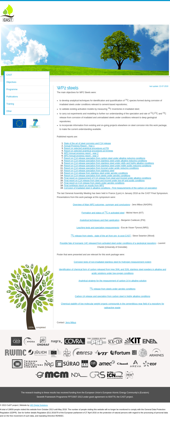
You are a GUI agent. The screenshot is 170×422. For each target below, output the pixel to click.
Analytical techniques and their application (99, 220)
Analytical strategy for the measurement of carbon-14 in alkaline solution (113, 281)
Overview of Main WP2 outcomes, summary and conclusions (101, 204)
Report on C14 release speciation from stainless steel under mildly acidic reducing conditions (107, 165)
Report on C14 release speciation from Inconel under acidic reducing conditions (101, 168)
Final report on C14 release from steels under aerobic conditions (94, 183)
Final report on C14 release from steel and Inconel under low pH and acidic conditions (104, 180)
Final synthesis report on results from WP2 (84, 185)
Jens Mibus (70, 322)
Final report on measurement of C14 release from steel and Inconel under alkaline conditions (107, 178)
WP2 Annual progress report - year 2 (81, 153)
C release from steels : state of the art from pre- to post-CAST (101, 236)
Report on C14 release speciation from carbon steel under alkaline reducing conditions (104, 158)
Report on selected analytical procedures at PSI (86, 148)
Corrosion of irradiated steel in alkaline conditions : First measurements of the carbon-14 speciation (110, 188)
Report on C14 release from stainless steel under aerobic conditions (96, 173)
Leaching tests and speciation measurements (97, 227)
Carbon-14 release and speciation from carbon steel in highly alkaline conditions (112, 296)
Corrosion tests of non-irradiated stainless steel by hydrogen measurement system (112, 262)
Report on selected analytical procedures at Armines (88, 151)
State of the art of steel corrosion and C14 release (87, 143)
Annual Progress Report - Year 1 (79, 146)
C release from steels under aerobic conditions (112, 289)
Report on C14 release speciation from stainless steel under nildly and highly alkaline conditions (109, 163)
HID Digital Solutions (39, 405)
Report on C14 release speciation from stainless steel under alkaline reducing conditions (105, 160)
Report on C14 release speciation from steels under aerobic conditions (97, 175)
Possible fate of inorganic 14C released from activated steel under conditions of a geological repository (108, 243)
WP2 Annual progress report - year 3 (81, 156)
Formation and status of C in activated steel (103, 213)
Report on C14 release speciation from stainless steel (89, 170)
